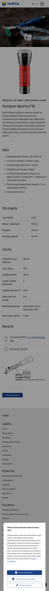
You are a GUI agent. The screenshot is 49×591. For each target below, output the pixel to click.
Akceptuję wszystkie (25, 573)
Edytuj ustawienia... (26, 585)
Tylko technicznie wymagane (25, 579)
